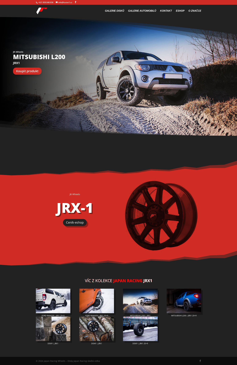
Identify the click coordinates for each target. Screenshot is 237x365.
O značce (194, 11)
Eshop (180, 11)
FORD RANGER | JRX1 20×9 (53, 315)
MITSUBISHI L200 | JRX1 (140, 315)
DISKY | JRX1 (53, 343)
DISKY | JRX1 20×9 (140, 343)
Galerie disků (114, 11)
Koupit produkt (27, 71)
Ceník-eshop (75, 222)
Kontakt (166, 11)
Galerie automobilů (142, 11)
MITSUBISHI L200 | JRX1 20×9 (184, 315)
